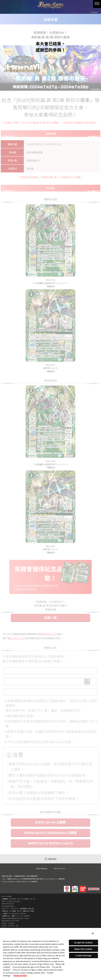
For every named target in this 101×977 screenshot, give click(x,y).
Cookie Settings (41, 898)
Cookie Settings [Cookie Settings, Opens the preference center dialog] (83, 955)
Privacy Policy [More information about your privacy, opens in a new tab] (20, 975)
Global (94, 12)
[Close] (93, 933)
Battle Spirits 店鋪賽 (50, 851)
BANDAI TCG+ (50, 644)
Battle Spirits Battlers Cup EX (50, 872)
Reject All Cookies (83, 949)
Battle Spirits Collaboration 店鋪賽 (50, 862)
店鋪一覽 (50, 627)
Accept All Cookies (83, 942)
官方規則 (50, 683)
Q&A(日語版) (50, 701)
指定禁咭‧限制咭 (50, 718)
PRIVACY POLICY (59, 897)
